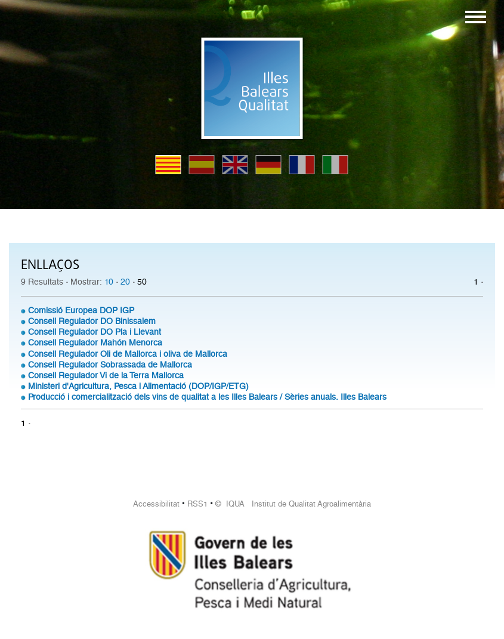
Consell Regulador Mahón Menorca (95, 342)
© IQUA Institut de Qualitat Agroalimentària (293, 503)
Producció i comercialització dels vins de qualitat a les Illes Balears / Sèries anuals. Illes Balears (207, 397)
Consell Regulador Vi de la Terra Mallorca (106, 375)
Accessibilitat (156, 503)
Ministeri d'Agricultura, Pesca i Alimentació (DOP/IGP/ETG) (138, 386)
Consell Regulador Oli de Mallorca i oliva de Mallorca (127, 354)
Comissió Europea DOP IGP (81, 310)
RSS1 (197, 503)
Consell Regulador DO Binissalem (92, 321)
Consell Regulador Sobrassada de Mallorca (110, 364)
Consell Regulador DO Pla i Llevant (94, 332)
